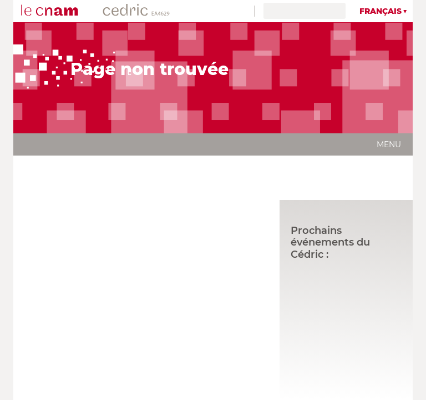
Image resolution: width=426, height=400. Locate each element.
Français (380, 11)
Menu (389, 144)
